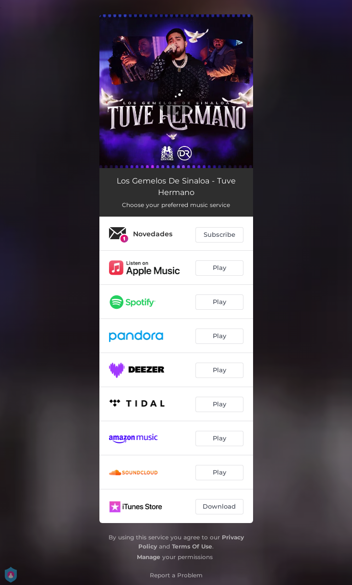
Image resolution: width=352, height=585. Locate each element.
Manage (148, 557)
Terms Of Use (192, 546)
